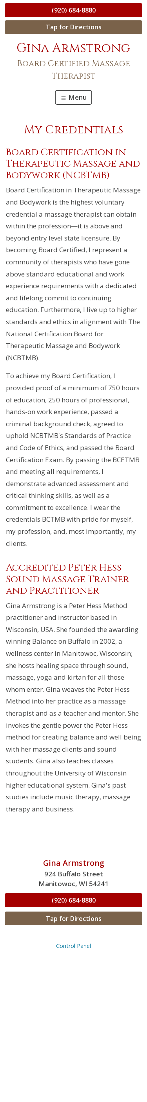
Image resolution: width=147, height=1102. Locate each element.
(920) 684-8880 (74, 10)
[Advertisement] (73, 1026)
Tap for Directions (74, 27)
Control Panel (73, 945)
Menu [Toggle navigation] (73, 97)
